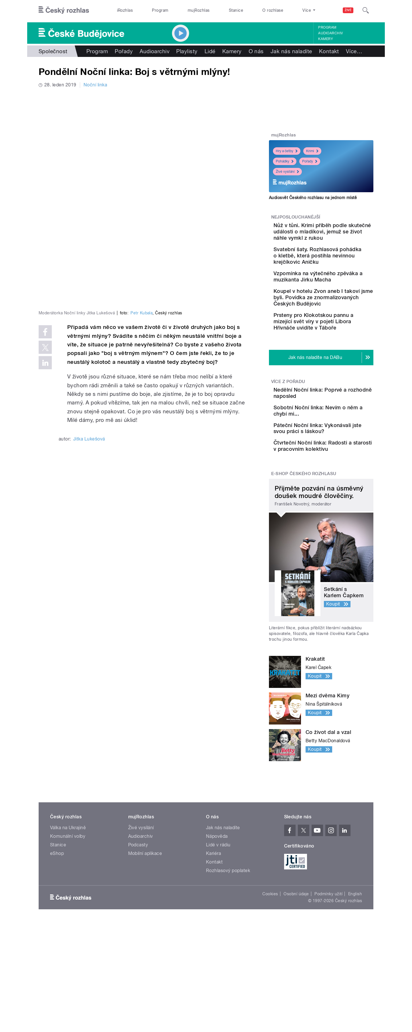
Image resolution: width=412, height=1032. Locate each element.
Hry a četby (287, 151)
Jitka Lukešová (89, 344)
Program (160, 10)
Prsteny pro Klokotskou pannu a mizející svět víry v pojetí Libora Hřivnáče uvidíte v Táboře (336, 351)
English (355, 960)
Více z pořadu (288, 414)
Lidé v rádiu (218, 911)
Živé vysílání (287, 172)
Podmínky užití (328, 960)
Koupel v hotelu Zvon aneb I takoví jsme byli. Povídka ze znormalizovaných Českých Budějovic (339, 321)
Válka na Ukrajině (68, 894)
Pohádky (285, 161)
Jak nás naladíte (291, 51)
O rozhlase (272, 10)
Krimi (312, 151)
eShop (57, 919)
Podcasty (138, 911)
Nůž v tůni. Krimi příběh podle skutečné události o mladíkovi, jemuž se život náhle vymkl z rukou (339, 234)
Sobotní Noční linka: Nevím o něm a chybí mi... (339, 452)
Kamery (325, 39)
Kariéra (213, 919)
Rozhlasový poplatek (228, 937)
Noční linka (95, 85)
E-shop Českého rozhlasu (303, 540)
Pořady (124, 51)
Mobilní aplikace (145, 919)
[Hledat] (365, 10)
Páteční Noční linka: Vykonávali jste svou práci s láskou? (338, 481)
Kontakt (329, 51)
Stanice (236, 10)
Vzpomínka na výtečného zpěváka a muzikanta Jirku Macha (339, 292)
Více (354, 51)
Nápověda (217, 902)
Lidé (210, 51)
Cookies (270, 960)
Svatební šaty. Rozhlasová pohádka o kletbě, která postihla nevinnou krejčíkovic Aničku (338, 265)
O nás (256, 51)
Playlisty (186, 51)
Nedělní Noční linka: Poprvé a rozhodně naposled (330, 429)
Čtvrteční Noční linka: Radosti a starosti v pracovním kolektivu (333, 507)
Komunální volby (67, 902)
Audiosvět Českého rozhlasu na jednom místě (313, 197)
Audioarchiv (330, 33)
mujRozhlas (199, 10)
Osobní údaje (296, 960)
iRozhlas (125, 10)
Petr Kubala (141, 218)
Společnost (53, 51)
